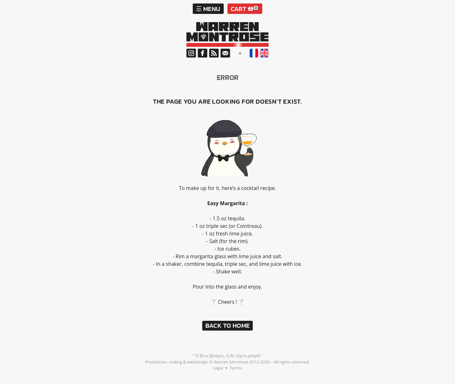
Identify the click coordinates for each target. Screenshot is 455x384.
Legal (218, 368)
